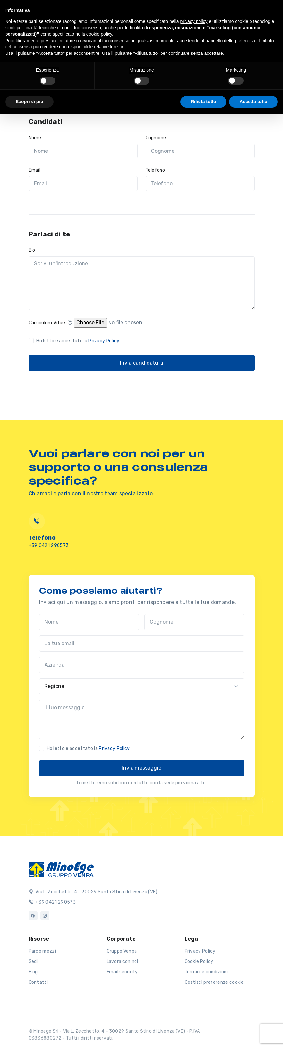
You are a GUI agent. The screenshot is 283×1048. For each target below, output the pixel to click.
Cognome (156, 137)
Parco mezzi (42, 951)
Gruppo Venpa (122, 951)
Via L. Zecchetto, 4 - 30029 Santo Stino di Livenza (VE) (93, 892)
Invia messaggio (141, 768)
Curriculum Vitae (50, 323)
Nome (35, 137)
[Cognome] (200, 151)
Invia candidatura (141, 363)
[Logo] (61, 869)
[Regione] (141, 686)
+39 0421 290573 (49, 545)
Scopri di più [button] (29, 101)
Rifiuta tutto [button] (203, 101)
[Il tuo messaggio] (141, 719)
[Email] (83, 183)
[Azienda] (141, 665)
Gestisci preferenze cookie (214, 982)
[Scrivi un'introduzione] (142, 283)
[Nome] (83, 151)
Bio (32, 250)
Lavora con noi (122, 961)
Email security (122, 972)
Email (35, 170)
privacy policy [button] (194, 21)
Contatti (38, 982)
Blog (33, 972)
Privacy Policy (103, 340)
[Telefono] (200, 183)
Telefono (155, 170)
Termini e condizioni (206, 972)
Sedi (33, 961)
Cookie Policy (199, 961)
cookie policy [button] (99, 34)
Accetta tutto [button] (253, 101)
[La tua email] (141, 643)
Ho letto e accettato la (78, 340)
